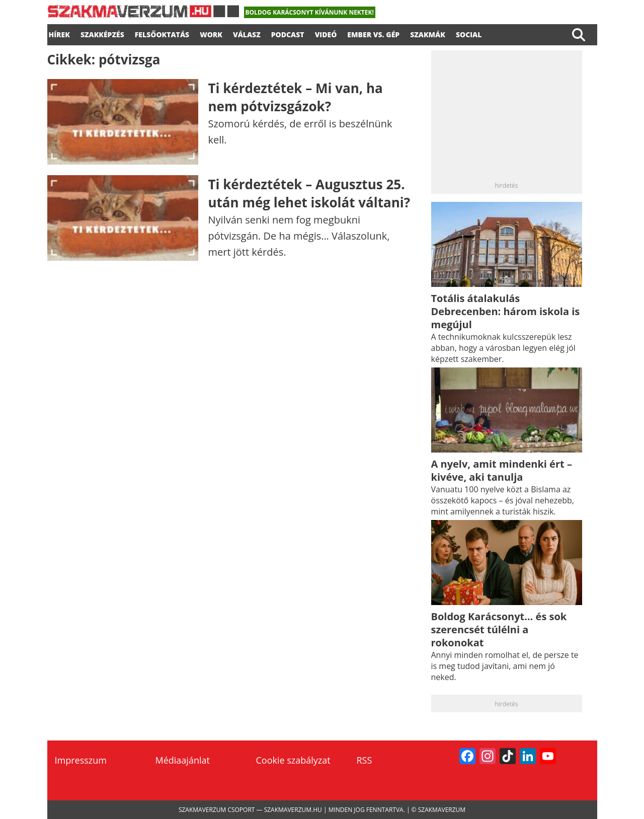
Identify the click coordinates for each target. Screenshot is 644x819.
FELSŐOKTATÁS (162, 33)
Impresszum (81, 760)
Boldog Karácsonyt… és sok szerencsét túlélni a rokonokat (499, 629)
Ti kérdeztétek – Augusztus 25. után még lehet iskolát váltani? (309, 193)
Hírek (59, 33)
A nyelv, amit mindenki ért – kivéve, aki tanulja (501, 470)
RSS (364, 760)
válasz (247, 33)
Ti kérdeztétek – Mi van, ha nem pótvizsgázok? (295, 97)
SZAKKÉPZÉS (102, 33)
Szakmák (427, 33)
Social (469, 33)
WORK (211, 33)
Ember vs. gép (373, 33)
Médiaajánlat (182, 760)
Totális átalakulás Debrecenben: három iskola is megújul (505, 311)
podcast (287, 33)
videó (326, 33)
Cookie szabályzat (293, 760)
